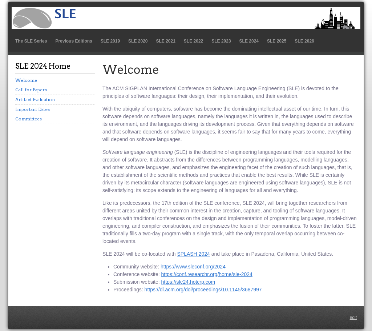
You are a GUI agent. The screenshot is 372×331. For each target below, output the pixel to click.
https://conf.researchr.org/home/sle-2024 (206, 274)
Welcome (26, 80)
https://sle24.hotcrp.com (188, 282)
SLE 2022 (193, 41)
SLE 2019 (110, 41)
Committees (28, 118)
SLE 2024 (249, 41)
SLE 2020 (137, 41)
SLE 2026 (304, 41)
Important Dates (32, 109)
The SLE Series (31, 41)
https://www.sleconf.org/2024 (193, 267)
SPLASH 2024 (193, 254)
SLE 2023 (221, 41)
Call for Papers (31, 89)
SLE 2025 (276, 41)
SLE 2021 (165, 41)
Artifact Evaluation (35, 99)
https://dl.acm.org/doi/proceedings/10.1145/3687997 (203, 289)
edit (353, 317)
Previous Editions (73, 41)
